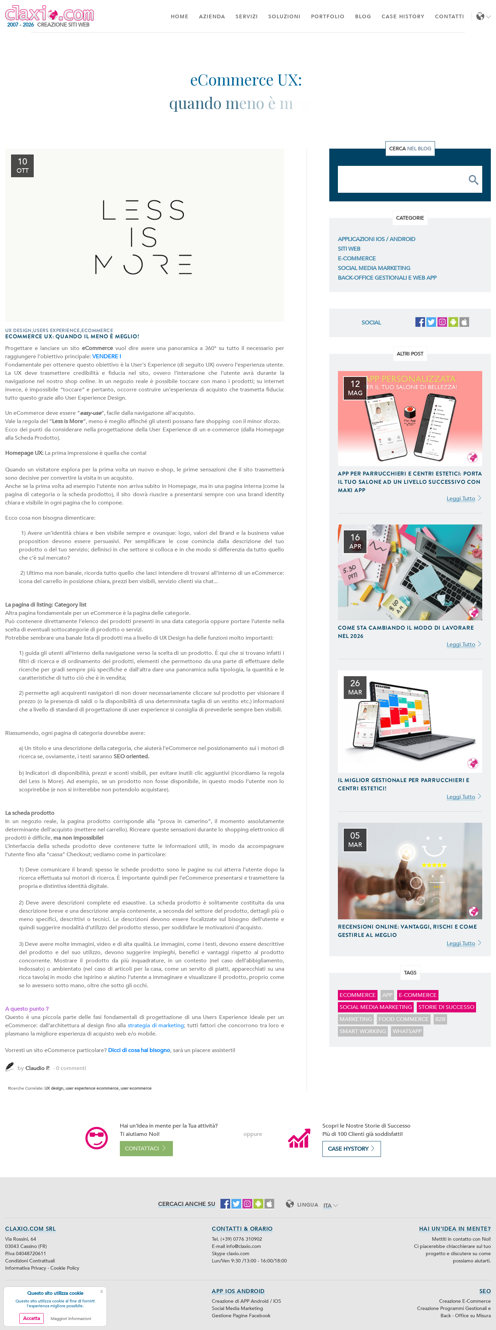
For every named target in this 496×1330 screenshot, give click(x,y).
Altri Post (410, 353)
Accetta (31, 1318)
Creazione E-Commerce (465, 1301)
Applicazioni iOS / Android (376, 239)
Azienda (212, 16)
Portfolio (328, 16)
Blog (363, 16)
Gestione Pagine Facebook (241, 1315)
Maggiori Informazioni (71, 1318)
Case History (403, 16)
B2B (440, 1019)
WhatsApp (407, 1031)
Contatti (449, 16)
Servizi (247, 16)
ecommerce (358, 995)
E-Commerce (357, 258)
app (387, 995)
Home (180, 16)
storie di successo (446, 1007)
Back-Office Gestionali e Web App (387, 278)
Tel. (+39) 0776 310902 (237, 1239)
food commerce (404, 1019)
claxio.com (238, 1253)
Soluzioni (284, 16)
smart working (363, 1031)
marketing (356, 1019)
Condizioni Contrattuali (30, 1261)
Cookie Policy (64, 1268)
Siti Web (349, 249)
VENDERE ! (106, 356)
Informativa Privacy (26, 1268)
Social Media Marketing (374, 268)
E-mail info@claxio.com (236, 1246)
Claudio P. (37, 1068)
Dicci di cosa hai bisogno (139, 1050)
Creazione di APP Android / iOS (246, 1301)
